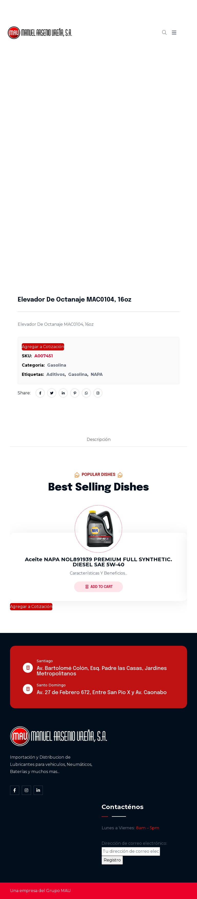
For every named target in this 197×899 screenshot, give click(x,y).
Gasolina (56, 365)
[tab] (99, 439)
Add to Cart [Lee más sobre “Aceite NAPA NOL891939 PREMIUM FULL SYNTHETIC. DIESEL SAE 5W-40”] (99, 587)
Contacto (103, 50)
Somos (121, 15)
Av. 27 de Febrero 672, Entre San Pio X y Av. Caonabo (102, 692)
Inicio (99, 15)
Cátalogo (103, 32)
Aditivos (55, 374)
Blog (127, 32)
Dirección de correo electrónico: (134, 848)
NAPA (97, 374)
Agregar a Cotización (43, 346)
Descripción (99, 439)
